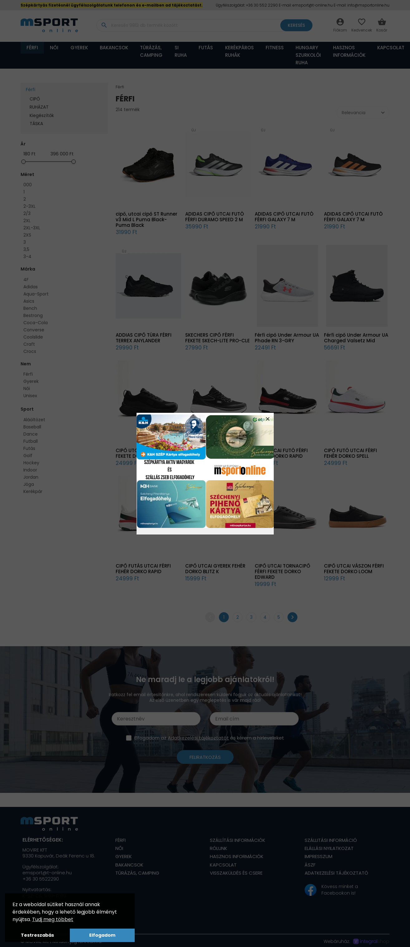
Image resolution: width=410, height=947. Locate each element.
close (268, 419)
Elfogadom (102, 935)
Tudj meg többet (52, 919)
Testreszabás (37, 935)
